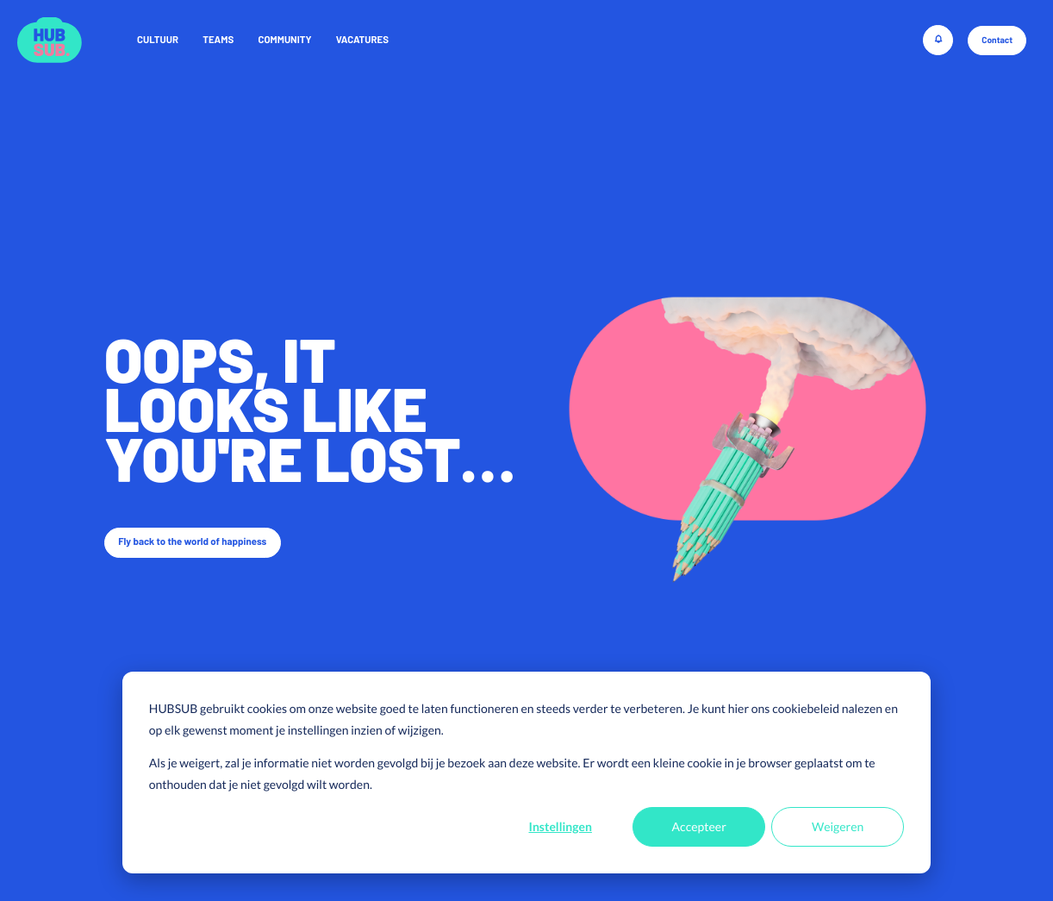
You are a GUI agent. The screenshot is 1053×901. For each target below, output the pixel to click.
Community (285, 40)
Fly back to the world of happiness (192, 541)
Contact (996, 40)
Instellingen (560, 826)
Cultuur (157, 40)
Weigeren (837, 826)
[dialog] (526, 772)
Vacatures (362, 40)
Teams (218, 40)
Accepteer (699, 826)
